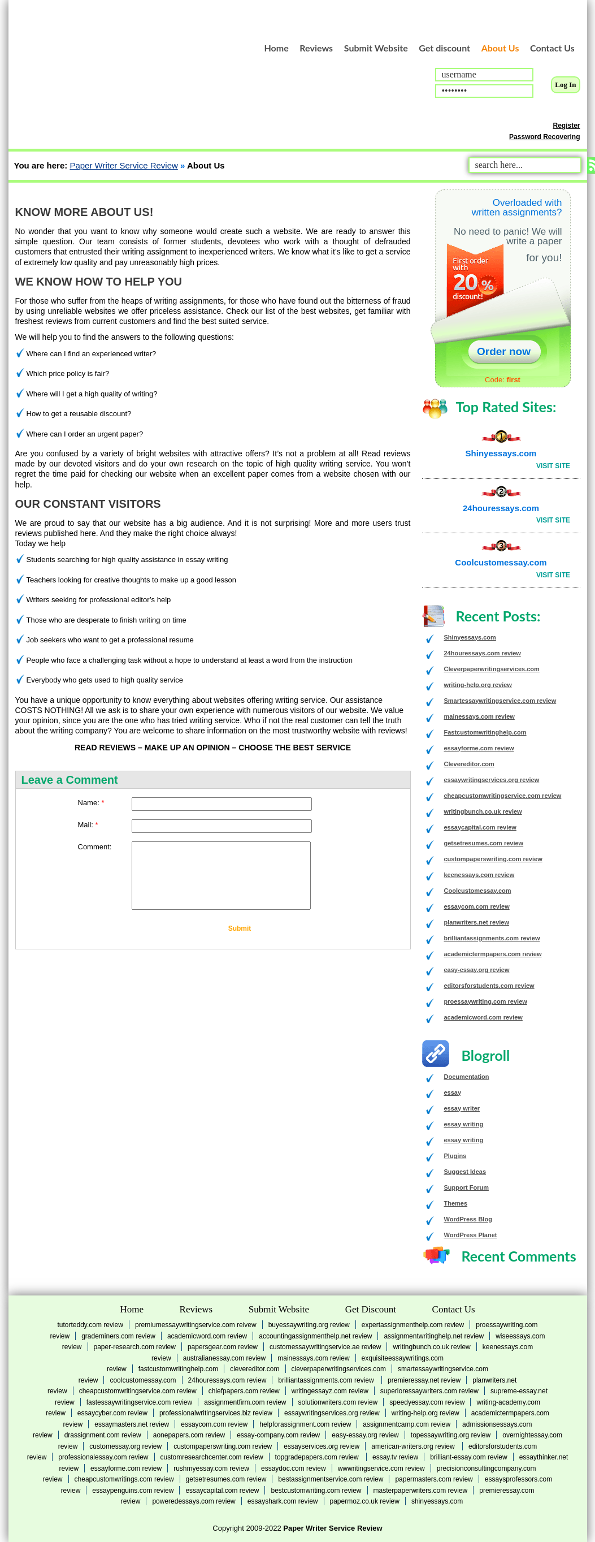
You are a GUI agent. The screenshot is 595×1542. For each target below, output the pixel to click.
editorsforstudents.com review (489, 985)
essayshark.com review (282, 1501)
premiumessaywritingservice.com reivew (196, 1325)
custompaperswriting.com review (493, 859)
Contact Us (552, 47)
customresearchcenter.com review (211, 1457)
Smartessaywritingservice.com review (500, 700)
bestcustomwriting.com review (316, 1491)
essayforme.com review (479, 748)
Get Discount (370, 1309)
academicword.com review (483, 1017)
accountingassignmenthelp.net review (315, 1336)
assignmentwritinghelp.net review (434, 1336)
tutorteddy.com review (90, 1325)
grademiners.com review (118, 1336)
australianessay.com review (224, 1358)
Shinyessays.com (501, 453)
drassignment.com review (102, 1435)
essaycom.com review (477, 906)
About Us (500, 47)
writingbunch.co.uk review (483, 811)
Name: (91, 802)
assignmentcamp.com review (406, 1424)
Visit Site (553, 466)
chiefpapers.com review (244, 1391)
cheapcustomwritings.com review (124, 1479)
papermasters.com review (433, 1479)
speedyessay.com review (426, 1402)
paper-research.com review (135, 1347)
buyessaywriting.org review (309, 1325)
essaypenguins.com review (132, 1491)
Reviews (316, 47)
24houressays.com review (482, 653)
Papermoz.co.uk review (364, 1501)
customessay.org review (125, 1446)
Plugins (455, 1155)
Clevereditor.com (469, 764)
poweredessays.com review (193, 1501)
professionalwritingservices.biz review (215, 1413)
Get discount (444, 47)
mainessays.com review (479, 716)
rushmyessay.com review (211, 1468)
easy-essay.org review (477, 969)
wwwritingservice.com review (381, 1468)
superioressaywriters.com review (429, 1391)
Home (276, 47)
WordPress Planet (470, 1235)
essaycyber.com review (112, 1413)
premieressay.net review (424, 1380)
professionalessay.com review (103, 1457)
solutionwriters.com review (338, 1402)
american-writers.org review (414, 1446)
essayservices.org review (321, 1446)
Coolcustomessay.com (500, 562)
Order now (504, 351)
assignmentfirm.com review (245, 1402)
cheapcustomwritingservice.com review (503, 795)
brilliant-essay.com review (468, 1457)
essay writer (462, 1108)
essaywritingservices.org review (492, 779)
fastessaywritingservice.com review (139, 1402)
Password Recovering (544, 137)
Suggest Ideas (465, 1171)
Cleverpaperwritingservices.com (492, 669)
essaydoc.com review (293, 1468)
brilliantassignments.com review (492, 938)
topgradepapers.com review (318, 1457)
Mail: (88, 824)
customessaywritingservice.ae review (325, 1347)
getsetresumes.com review (484, 843)
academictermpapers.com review (493, 954)
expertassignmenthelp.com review (413, 1325)
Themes (456, 1203)
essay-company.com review (278, 1435)
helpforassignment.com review (305, 1424)
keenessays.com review (479, 874)
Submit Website (376, 47)
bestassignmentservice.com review (330, 1479)
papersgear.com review (223, 1347)
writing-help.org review (478, 684)
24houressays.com (501, 508)
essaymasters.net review (131, 1424)
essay (453, 1092)
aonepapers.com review (189, 1435)
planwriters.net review (477, 922)
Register (566, 125)
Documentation (466, 1076)
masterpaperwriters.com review (420, 1491)
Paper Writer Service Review (123, 165)
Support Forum (466, 1187)
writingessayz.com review (330, 1391)
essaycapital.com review (480, 827)
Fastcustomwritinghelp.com (485, 732)
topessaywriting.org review (450, 1435)
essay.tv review (395, 1457)
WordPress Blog (468, 1219)
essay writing (464, 1124)
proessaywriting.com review (485, 1001)
